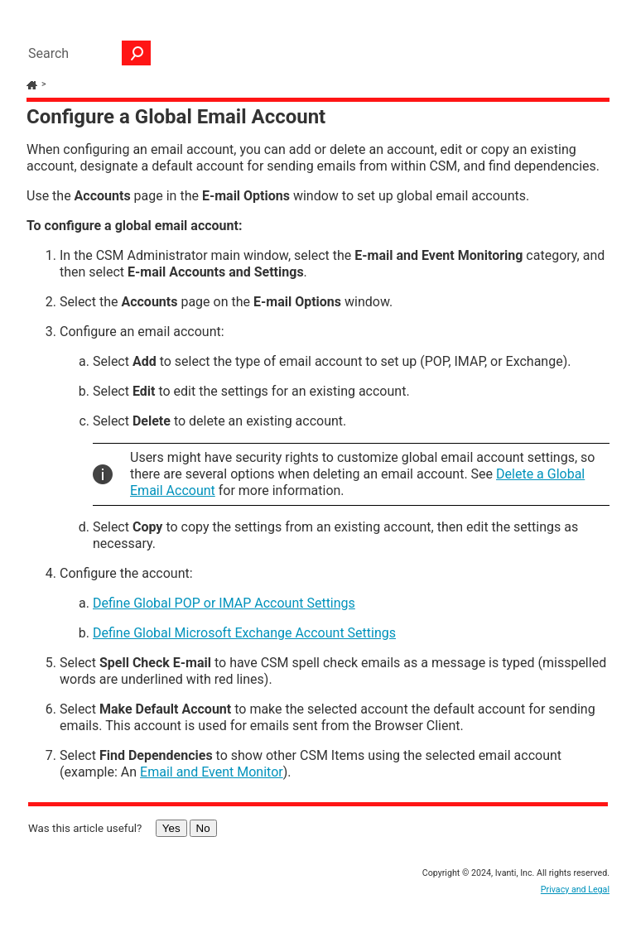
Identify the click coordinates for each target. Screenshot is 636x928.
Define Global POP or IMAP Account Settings (224, 603)
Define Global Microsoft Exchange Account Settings (244, 633)
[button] (137, 53)
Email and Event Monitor (211, 772)
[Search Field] (85, 53)
